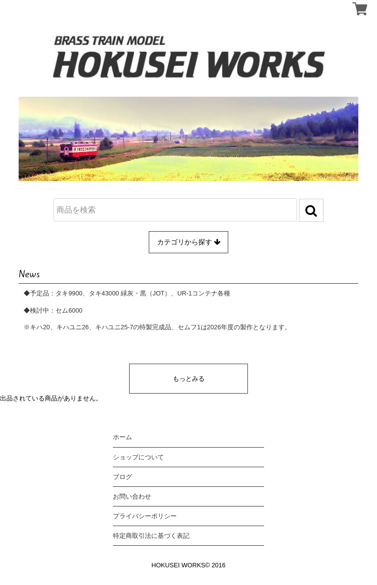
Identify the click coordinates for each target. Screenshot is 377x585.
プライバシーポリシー (145, 516)
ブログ (122, 476)
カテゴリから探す (188, 242)
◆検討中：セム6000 (53, 310)
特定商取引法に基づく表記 (151, 535)
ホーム (122, 437)
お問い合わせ (132, 496)
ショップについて (138, 457)
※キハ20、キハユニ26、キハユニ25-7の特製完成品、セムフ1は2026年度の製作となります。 (157, 327)
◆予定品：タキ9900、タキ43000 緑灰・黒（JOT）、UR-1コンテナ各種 (127, 293)
